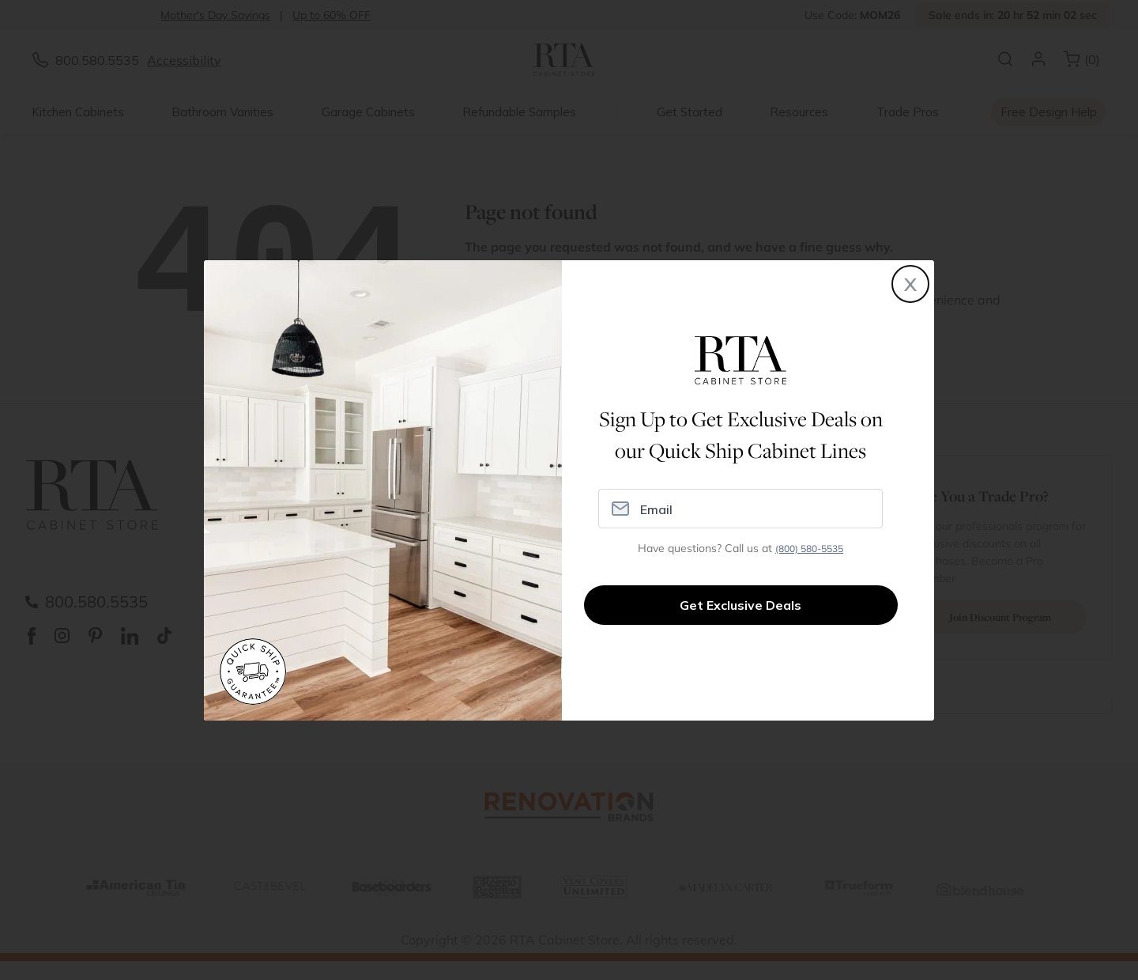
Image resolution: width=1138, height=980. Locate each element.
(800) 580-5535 (809, 548)
